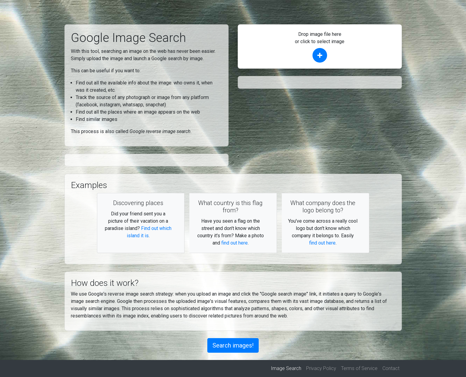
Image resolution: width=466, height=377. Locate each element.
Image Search (287, 368)
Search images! (233, 345)
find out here (234, 243)
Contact (390, 368)
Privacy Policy (321, 368)
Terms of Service (359, 368)
